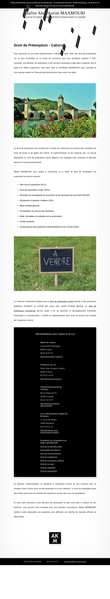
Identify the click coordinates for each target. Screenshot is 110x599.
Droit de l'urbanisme (48, 457)
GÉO (61, 30)
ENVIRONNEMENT (78, 53)
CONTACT (49, 7)
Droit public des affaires (50, 450)
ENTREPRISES (29, 25)
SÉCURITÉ (12, 24)
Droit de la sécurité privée (51, 446)
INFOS (62, 64)
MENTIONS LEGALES (33, 562)
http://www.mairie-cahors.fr (51, 357)
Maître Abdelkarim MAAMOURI (55, 13)
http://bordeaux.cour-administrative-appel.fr (49, 431)
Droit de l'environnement (50, 454)
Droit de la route (47, 464)
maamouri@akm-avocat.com (75, 562)
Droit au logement (47, 468)
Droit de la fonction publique (52, 461)
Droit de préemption (48, 471)
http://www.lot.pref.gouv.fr (51, 379)
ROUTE (64, 59)
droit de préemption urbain (62, 301)
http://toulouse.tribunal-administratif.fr (50, 405)
